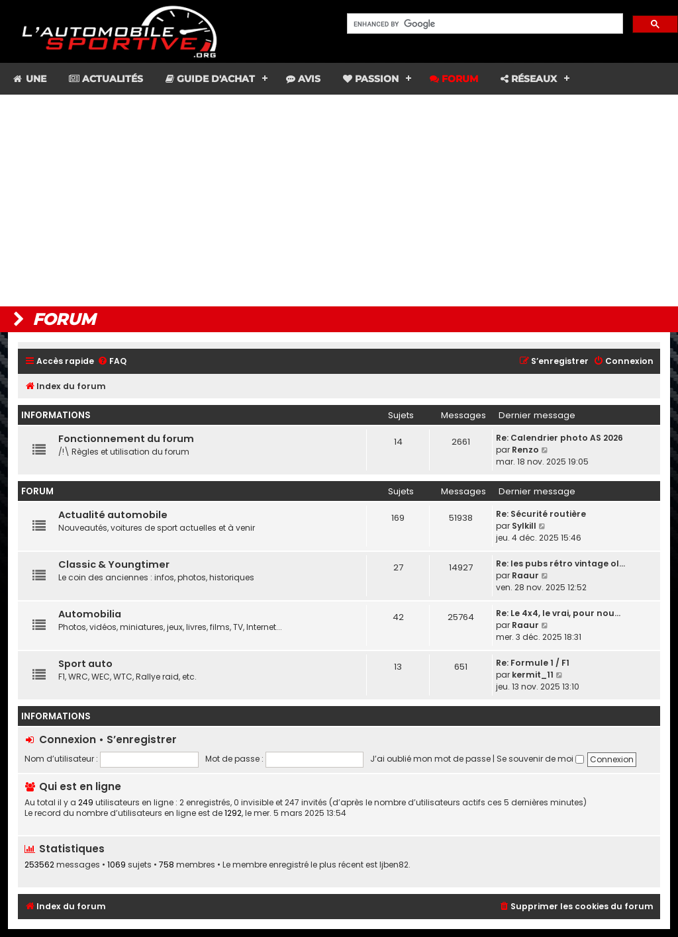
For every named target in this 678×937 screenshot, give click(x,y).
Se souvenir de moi (540, 758)
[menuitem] (111, 362)
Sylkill (524, 525)
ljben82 (394, 865)
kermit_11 (533, 674)
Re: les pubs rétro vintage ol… (560, 563)
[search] (484, 23)
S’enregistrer (142, 739)
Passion (371, 79)
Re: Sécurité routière (541, 513)
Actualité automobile (113, 514)
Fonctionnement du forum (126, 438)
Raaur (525, 575)
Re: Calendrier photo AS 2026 (559, 437)
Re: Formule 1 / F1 (532, 662)
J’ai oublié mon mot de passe (430, 758)
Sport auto (85, 663)
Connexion (67, 739)
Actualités (106, 79)
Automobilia (89, 614)
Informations (56, 415)
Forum (454, 79)
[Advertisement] (339, 200)
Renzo (525, 449)
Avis (303, 79)
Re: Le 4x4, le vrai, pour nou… (558, 613)
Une (28, 79)
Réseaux (529, 79)
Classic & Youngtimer (114, 564)
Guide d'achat (210, 79)
